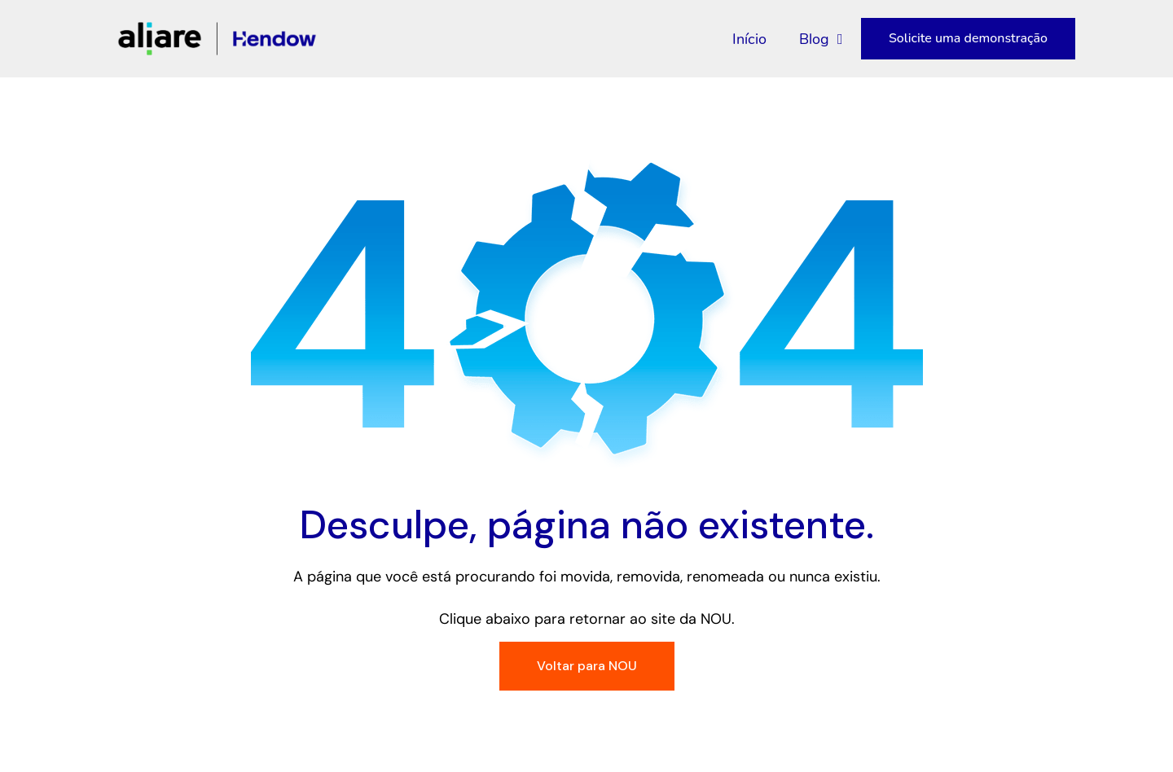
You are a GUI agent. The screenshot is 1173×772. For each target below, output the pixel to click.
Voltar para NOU (587, 665)
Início (749, 39)
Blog (821, 39)
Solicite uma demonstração (968, 38)
